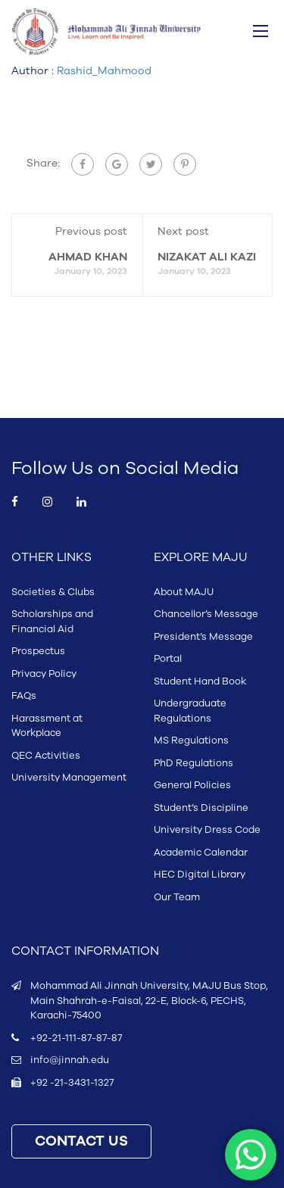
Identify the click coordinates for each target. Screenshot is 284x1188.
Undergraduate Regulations (190, 711)
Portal (168, 659)
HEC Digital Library (199, 874)
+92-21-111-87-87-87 (76, 1038)
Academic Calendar (201, 852)
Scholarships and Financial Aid (52, 621)
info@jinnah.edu (69, 1060)
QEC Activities (45, 755)
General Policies (192, 785)
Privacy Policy (43, 674)
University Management (68, 777)
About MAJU (184, 592)
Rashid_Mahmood (104, 71)
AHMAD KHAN (87, 257)
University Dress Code (207, 830)
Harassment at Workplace (47, 726)
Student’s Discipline (201, 808)
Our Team (177, 897)
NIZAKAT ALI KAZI (207, 257)
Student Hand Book (200, 681)
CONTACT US (81, 1141)
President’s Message (203, 637)
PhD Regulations (193, 763)
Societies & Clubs (53, 592)
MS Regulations (191, 740)
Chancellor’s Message (206, 614)
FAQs (23, 696)
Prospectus (38, 651)
